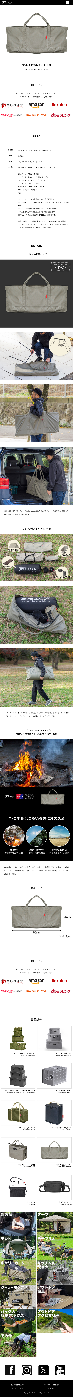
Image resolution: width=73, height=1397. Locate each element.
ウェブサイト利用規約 (51, 1385)
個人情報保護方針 (17, 1385)
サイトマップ (51, 1388)
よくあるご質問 (17, 1388)
